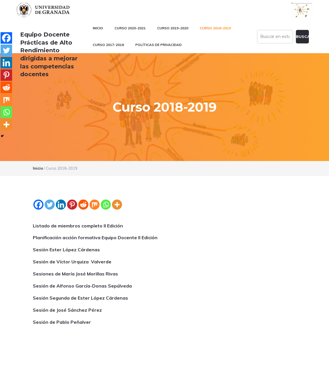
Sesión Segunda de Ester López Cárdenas (80, 265)
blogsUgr (293, 367)
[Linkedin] (61, 171)
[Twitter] (50, 171)
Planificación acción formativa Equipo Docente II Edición (95, 205)
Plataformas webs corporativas (65, 378)
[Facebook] (38, 171)
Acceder (301, 378)
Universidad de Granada (43, 10)
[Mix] (95, 171)
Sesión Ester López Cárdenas (66, 217)
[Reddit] (83, 171)
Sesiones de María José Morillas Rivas (75, 241)
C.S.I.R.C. (28, 378)
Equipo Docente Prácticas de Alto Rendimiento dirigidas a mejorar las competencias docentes (53, 50)
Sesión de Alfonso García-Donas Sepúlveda (82, 253)
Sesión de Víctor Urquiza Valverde (72, 229)
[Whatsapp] (106, 171)
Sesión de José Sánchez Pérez (67, 277)
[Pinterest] (72, 171)
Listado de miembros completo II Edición (78, 193)
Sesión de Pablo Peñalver (62, 289)
